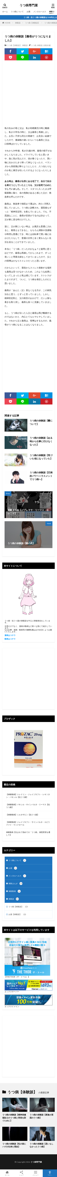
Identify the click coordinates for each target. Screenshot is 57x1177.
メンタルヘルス (39, 11)
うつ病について (17, 11)
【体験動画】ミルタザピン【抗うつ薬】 (22, 815)
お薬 (28, 11)
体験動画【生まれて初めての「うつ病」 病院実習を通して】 (28, 833)
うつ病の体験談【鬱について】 (41, 422)
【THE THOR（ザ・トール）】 (17, 977)
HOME (7, 23)
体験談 (52, 11)
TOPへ (50, 1173)
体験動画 (15, 891)
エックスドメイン (12, 1006)
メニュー (36, 1173)
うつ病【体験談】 (32, 23)
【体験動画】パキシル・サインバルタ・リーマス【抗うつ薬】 (28, 805)
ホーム (5, 11)
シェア (21, 1173)
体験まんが (15, 883)
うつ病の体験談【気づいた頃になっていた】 (41, 457)
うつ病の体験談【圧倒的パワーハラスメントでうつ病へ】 (41, 476)
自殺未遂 (47, 45)
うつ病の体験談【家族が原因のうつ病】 (41, 1116)
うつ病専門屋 (28, 5)
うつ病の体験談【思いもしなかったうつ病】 (41, 1145)
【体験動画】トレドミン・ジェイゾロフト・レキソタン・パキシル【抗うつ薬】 (28, 795)
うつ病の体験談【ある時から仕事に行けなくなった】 (41, 441)
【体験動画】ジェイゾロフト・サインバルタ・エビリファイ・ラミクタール (28, 823)
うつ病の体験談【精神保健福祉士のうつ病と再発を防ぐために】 (14, 1117)
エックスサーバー (12, 991)
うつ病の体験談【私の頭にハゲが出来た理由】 (14, 1145)
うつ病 (33, 45)
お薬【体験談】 (17, 914)
